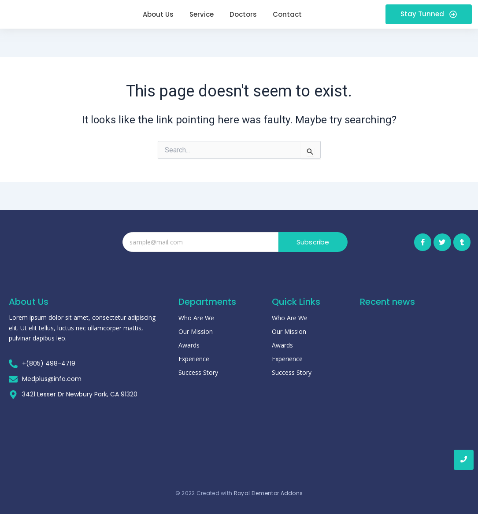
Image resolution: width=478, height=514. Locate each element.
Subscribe (313, 242)
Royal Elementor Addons (268, 487)
